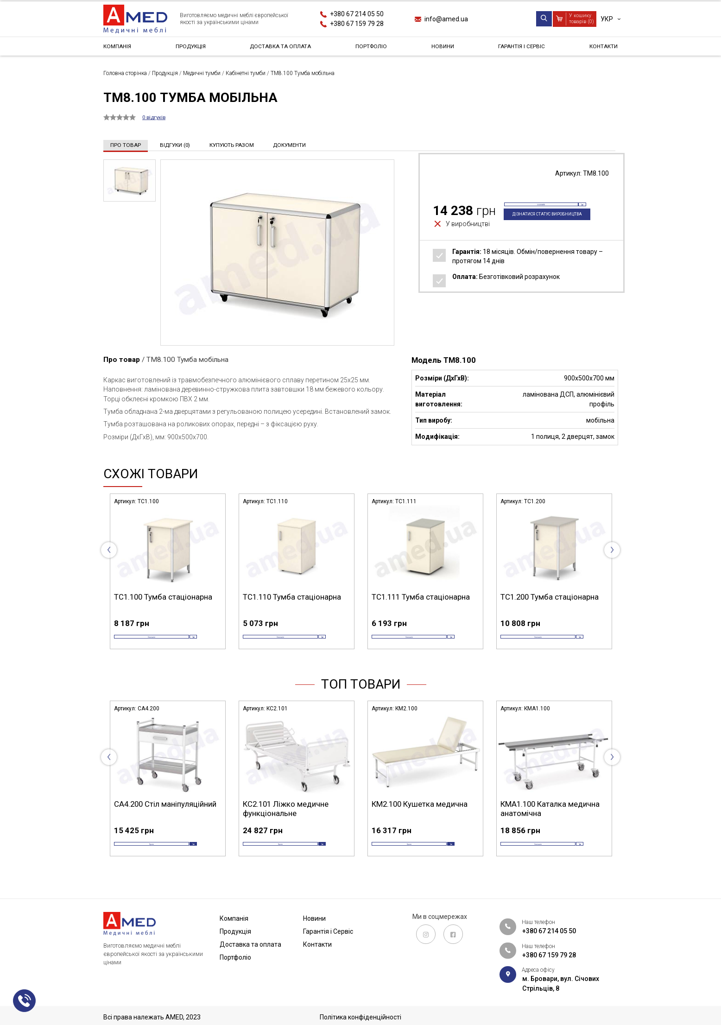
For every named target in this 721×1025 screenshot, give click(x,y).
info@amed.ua (446, 19)
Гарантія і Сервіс (519, 48)
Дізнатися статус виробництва (538, 230)
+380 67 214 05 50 (357, 14)
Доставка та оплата (282, 48)
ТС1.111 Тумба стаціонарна (421, 596)
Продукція (190, 48)
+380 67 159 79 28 (357, 23)
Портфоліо (374, 48)
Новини (442, 48)
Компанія (119, 48)
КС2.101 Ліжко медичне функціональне (286, 821)
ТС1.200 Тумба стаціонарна (549, 596)
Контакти (601, 48)
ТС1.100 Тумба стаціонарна (163, 596)
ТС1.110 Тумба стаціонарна (292, 596)
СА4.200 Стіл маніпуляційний (165, 817)
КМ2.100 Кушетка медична (420, 817)
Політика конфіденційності (360, 1017)
